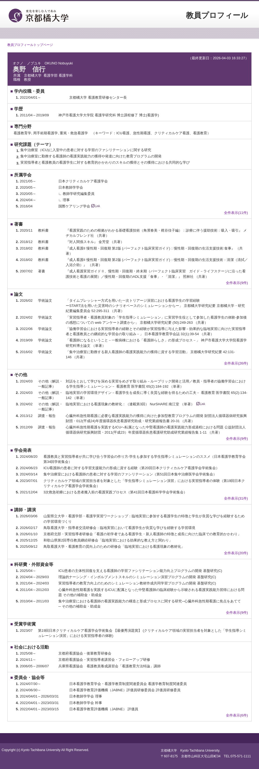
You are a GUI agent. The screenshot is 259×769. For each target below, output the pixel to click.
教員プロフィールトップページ (30, 45)
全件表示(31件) (236, 498)
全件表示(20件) (236, 553)
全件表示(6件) (237, 715)
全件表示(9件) (237, 283)
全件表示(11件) (236, 213)
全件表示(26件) (236, 363)
